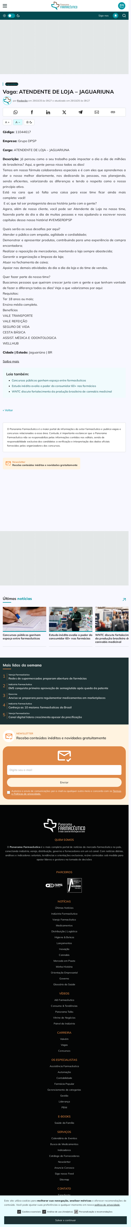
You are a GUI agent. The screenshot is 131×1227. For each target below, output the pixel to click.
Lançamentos (64, 943)
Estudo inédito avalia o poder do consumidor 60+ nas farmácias (54, 386)
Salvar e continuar (65, 1220)
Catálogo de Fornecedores (64, 1156)
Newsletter (64, 1161)
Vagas (64, 1044)
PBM (64, 1107)
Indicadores (64, 1150)
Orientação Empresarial (64, 972)
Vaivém (64, 1039)
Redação (22, 100)
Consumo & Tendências (64, 1005)
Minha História (64, 966)
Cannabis (64, 955)
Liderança (64, 1101)
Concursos (64, 1050)
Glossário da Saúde (64, 984)
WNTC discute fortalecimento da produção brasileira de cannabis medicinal (62, 391)
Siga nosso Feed (64, 1173)
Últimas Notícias (64, 907)
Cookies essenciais (29, 1212)
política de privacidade (107, 1204)
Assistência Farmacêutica (64, 1066)
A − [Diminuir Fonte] (17, 122)
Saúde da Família (64, 1122)
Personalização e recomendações (93, 1212)
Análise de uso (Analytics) (57, 1212)
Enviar (64, 782)
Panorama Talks (64, 1011)
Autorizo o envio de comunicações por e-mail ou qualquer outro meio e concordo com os (66, 792)
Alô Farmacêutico (64, 1000)
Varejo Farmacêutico (64, 919)
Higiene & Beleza (64, 937)
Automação (64, 1072)
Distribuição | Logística (64, 931)
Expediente (64, 1195)
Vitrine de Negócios (64, 1017)
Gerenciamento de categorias (64, 1089)
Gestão (64, 1095)
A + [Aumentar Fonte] (7, 122)
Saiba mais (11, 361)
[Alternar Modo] (29, 122)
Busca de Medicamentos (64, 1144)
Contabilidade (64, 1078)
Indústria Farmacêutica (64, 913)
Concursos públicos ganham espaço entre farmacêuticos (49, 380)
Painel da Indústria (64, 1023)
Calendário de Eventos (64, 1138)
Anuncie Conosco (64, 1167)
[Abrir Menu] (15, 5)
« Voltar (8, 410)
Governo (64, 978)
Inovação (64, 949)
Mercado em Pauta (64, 960)
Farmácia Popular (64, 1083)
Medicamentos (64, 925)
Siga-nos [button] (104, 15)
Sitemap (64, 1179)
